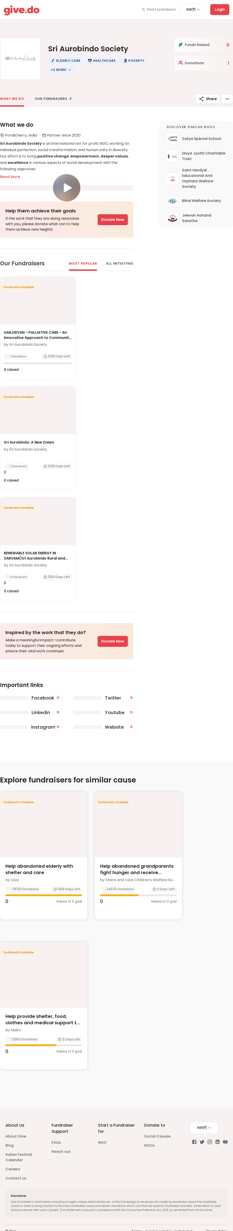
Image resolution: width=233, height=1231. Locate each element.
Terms (137, 1217)
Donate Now (112, 219)
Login (220, 9)
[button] (65, 60)
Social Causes (157, 1122)
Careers (12, 1155)
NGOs (149, 1131)
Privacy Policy (217, 1217)
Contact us (15, 1164)
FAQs (56, 1128)
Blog (9, 1131)
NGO (102, 1128)
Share (208, 99)
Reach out (61, 1137)
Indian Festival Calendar (18, 1143)
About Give (15, 1122)
